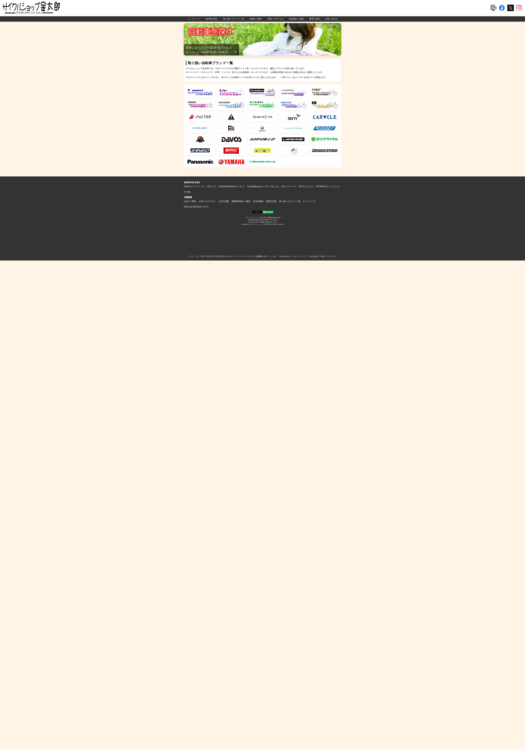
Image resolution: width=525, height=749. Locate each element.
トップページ (193, 19)
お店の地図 (223, 201)
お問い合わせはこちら (268, 222)
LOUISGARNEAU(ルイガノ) (231, 186)
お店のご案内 (190, 201)
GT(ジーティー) (288, 186)
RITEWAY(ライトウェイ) (328, 186)
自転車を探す (211, 19)
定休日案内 (258, 201)
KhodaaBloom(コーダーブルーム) (263, 186)
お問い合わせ (331, 19)
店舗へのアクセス (275, 19)
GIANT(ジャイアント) (194, 186)
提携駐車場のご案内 (241, 201)
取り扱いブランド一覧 (233, 19)
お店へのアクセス (207, 201)
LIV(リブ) (211, 186)
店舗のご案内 (255, 19)
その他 (187, 192)
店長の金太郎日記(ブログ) (196, 207)
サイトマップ (309, 201)
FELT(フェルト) (306, 186)
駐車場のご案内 (296, 19)
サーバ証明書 (256, 256)
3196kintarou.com (273, 218)
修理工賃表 (314, 19)
